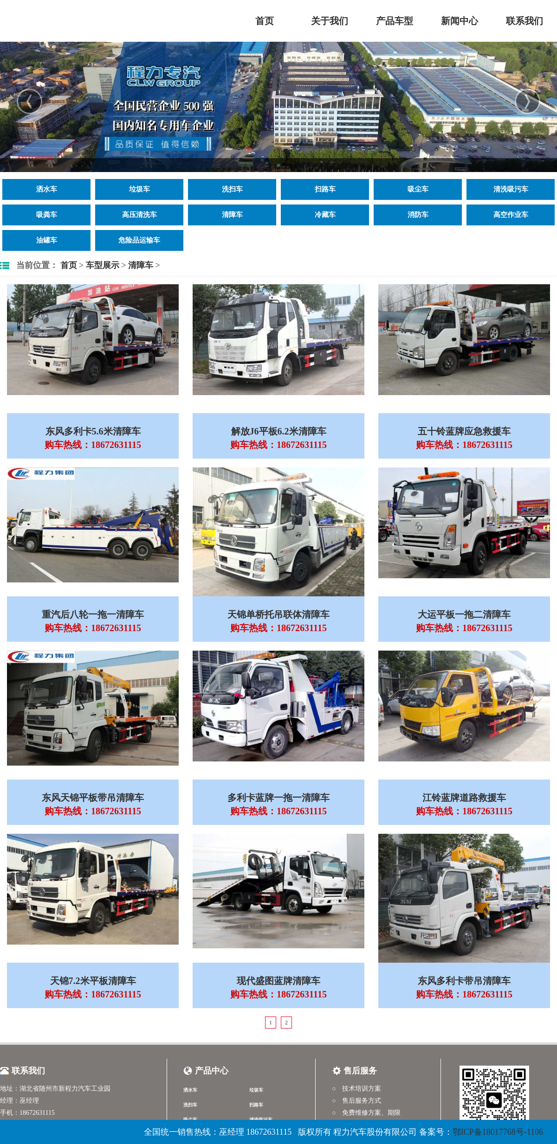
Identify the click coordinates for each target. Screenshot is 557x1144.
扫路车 (325, 189)
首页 (264, 21)
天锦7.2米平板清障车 (93, 981)
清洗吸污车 (510, 189)
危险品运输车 (139, 240)
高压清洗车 (139, 214)
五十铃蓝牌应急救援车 (464, 431)
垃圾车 (139, 189)
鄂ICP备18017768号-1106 (498, 1132)
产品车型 (394, 21)
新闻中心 (459, 21)
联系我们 (524, 21)
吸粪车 (46, 214)
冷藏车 (325, 214)
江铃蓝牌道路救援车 (464, 797)
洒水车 (46, 189)
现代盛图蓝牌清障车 (278, 981)
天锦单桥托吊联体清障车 (278, 614)
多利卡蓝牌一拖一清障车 (278, 797)
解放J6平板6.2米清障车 (278, 431)
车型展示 (102, 265)
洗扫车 (232, 189)
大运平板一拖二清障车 (464, 614)
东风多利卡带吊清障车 (464, 981)
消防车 (418, 214)
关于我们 (329, 21)
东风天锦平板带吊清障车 (93, 797)
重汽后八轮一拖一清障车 (93, 614)
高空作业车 (510, 214)
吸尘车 (418, 189)
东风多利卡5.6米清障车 (93, 431)
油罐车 (46, 240)
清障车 (232, 214)
